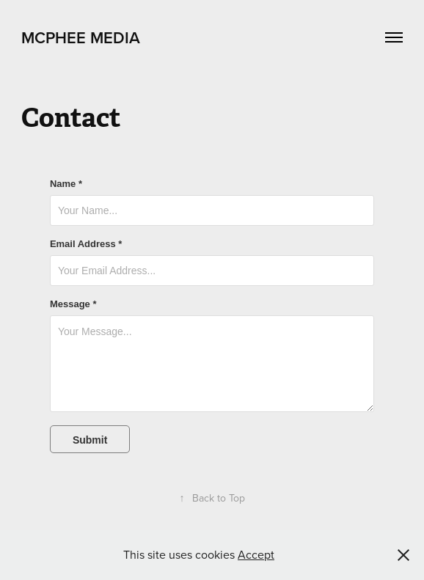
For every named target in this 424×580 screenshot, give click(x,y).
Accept (256, 554)
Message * (73, 304)
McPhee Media (80, 37)
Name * (66, 184)
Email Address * (86, 244)
